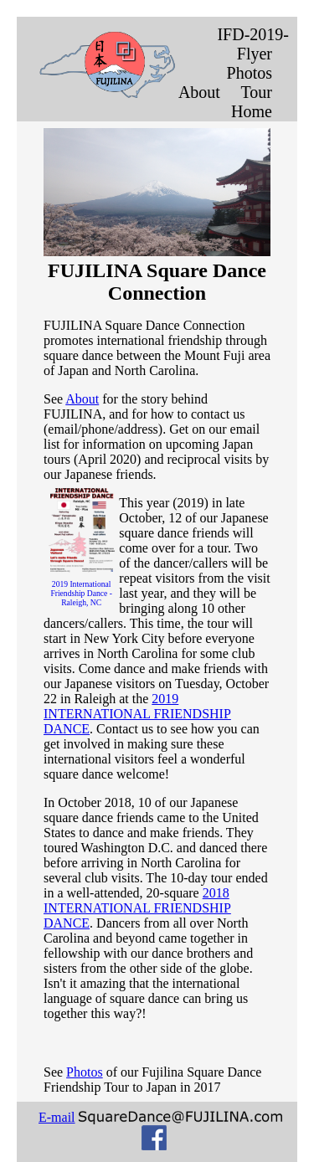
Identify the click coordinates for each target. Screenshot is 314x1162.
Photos (249, 73)
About (199, 92)
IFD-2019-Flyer (253, 44)
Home (251, 111)
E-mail (57, 1117)
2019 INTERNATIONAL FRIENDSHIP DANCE (137, 714)
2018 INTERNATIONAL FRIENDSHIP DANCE (137, 908)
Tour (256, 92)
